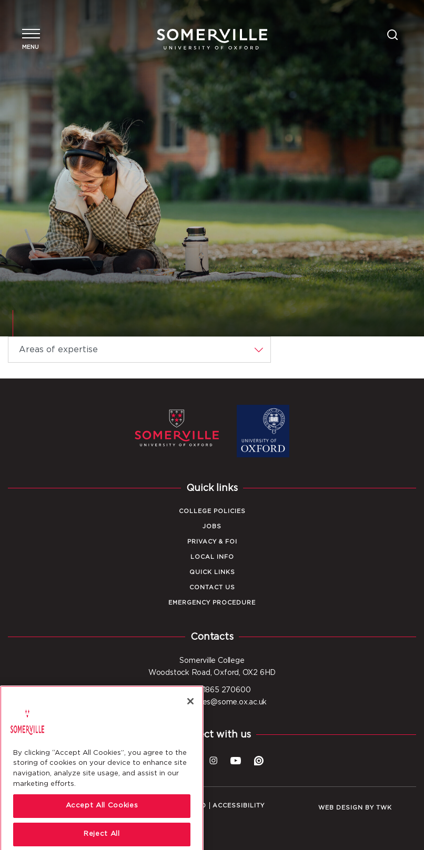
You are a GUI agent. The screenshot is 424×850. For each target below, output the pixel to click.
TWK (384, 808)
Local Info (212, 557)
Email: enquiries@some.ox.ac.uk (212, 702)
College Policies (212, 511)
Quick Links (212, 572)
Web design (340, 808)
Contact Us (212, 587)
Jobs (212, 526)
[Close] (190, 718)
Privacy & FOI (212, 542)
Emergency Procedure (212, 603)
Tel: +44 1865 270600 (212, 690)
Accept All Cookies (102, 823)
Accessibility (239, 805)
